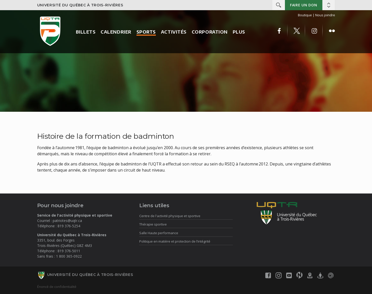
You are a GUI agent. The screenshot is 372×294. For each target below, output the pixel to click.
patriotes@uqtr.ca (67, 220)
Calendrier (116, 32)
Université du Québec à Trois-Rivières (80, 5)
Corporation (210, 32)
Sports (146, 32)
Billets (86, 32)
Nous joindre (325, 15)
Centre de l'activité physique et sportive (169, 216)
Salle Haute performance (158, 233)
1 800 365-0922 (69, 256)
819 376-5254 (69, 225)
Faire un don (303, 5)
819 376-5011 (69, 250)
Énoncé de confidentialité (56, 286)
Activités (174, 32)
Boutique (305, 15)
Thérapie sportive (153, 224)
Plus (239, 32)
